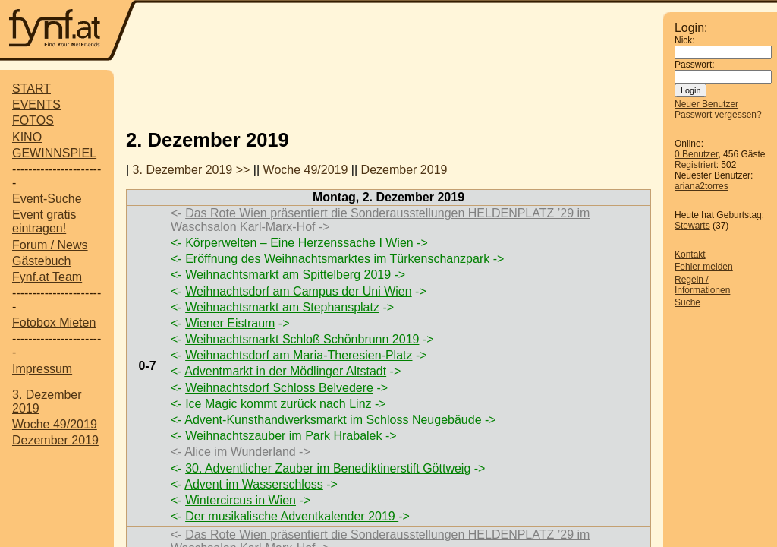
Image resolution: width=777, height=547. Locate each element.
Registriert (695, 165)
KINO (27, 137)
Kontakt (690, 254)
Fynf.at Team (47, 276)
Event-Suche (47, 198)
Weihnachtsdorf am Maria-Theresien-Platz (298, 355)
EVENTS (36, 104)
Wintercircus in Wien (240, 500)
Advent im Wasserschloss (253, 484)
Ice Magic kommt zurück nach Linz (278, 403)
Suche (687, 302)
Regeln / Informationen (702, 285)
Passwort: (695, 64)
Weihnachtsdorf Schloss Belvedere (279, 387)
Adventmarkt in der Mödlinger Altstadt (285, 371)
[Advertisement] (399, 32)
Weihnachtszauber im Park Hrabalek (283, 435)
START (31, 88)
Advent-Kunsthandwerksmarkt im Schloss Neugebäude (332, 419)
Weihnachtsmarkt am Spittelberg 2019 (288, 274)
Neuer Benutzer (706, 104)
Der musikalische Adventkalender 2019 (291, 516)
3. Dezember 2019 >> (191, 169)
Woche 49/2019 (54, 424)
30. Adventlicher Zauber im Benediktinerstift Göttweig (327, 468)
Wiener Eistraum (230, 323)
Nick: (685, 40)
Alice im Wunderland (239, 451)
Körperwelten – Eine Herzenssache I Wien (299, 242)
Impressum (42, 368)
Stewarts (692, 225)
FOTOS (33, 120)
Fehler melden (704, 266)
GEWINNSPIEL (54, 153)
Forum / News (50, 245)
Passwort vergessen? (718, 114)
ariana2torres (701, 186)
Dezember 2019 (55, 440)
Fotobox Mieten (54, 322)
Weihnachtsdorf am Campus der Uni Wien (298, 291)
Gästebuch (41, 261)
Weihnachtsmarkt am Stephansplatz (282, 307)
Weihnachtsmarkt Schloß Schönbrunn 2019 (302, 339)
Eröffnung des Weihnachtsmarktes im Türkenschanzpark (337, 258)
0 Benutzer (696, 154)
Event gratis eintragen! (44, 221)
